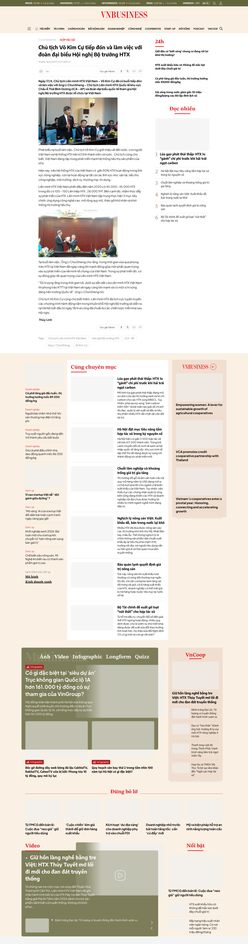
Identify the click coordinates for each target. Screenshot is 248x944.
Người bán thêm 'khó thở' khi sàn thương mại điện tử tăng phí (43, 417)
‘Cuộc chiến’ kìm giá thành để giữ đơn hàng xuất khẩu (81, 829)
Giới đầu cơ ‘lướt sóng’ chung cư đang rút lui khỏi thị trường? (181, 53)
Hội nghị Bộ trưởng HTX (105, 338)
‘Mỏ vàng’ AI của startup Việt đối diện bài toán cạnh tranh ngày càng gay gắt (43, 514)
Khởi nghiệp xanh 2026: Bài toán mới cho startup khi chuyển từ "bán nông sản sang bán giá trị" (44, 537)
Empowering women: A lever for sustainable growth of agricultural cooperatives (199, 409)
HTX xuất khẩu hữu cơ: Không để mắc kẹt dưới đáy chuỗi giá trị (180, 66)
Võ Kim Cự (81, 345)
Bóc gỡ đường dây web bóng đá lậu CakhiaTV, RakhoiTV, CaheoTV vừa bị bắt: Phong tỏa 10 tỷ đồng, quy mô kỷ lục (56, 771)
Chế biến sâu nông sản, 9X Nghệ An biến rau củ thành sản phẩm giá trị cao (44, 559)
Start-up (169, 28)
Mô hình (31, 576)
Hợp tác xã (67, 39)
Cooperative (153, 28)
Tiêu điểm (45, 28)
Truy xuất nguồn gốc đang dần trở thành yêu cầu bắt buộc (44, 435)
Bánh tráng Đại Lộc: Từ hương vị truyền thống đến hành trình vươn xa (204, 713)
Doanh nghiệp (116, 28)
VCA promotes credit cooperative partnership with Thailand (197, 456)
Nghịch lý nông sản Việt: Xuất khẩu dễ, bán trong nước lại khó (184, 195)
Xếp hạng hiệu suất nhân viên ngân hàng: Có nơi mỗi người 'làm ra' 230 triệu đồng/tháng (204, 926)
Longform (118, 657)
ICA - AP (129, 338)
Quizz (142, 657)
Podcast (198, 28)
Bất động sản (96, 28)
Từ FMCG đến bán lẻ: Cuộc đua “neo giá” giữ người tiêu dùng (42, 829)
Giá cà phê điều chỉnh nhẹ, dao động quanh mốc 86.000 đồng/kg (44, 454)
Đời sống (184, 28)
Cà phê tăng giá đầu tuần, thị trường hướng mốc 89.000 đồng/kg (181, 80)
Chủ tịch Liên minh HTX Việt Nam (67, 338)
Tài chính (59, 28)
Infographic (87, 657)
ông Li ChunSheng (59, 345)
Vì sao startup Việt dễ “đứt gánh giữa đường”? (42, 496)
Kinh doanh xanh (38, 582)
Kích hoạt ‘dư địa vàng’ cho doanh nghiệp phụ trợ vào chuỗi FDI (122, 829)
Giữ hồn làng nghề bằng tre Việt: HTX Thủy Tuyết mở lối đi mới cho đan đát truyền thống (195, 697)
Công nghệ (135, 28)
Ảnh (45, 657)
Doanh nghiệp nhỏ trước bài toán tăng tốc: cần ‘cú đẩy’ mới (163, 829)
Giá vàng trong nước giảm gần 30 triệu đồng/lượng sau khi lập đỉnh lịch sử (178, 94)
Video (61, 657)
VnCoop (213, 28)
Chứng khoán (76, 28)
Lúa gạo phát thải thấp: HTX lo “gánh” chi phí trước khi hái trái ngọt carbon (183, 158)
